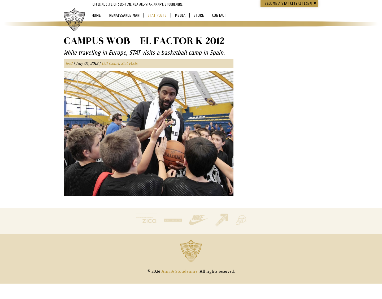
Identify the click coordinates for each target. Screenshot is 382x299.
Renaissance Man (124, 15)
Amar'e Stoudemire (74, 20)
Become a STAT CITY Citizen (290, 3)
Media (180, 15)
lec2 (69, 63)
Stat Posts (157, 15)
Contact (219, 15)
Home (96, 15)
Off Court (110, 63)
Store (199, 15)
